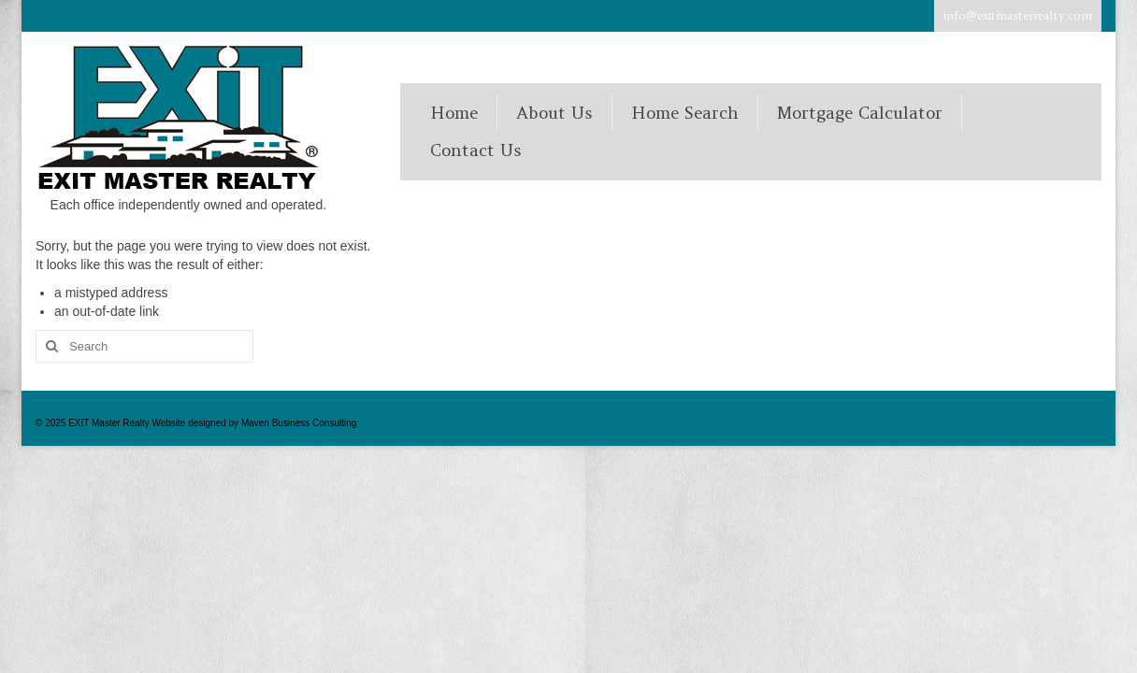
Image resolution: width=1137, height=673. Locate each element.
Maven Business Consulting (298, 423)
